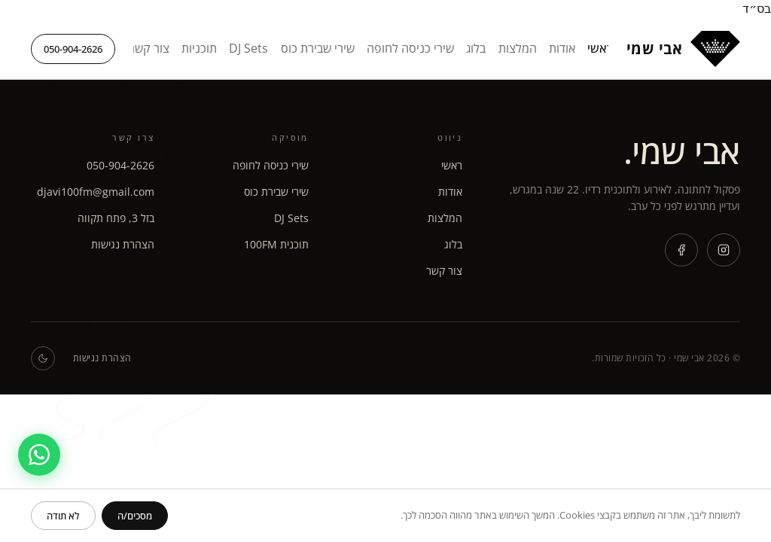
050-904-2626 (73, 49)
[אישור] (135, 515)
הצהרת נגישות (122, 244)
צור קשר (149, 48)
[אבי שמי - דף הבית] (683, 49)
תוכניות (199, 48)
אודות (562, 48)
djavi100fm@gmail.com (95, 191)
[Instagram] (723, 249)
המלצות (517, 48)
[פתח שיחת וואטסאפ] (39, 455)
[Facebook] (681, 249)
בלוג (476, 48)
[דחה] (63, 515)
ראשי (600, 48)
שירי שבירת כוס (318, 48)
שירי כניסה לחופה (410, 48)
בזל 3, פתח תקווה (116, 218)
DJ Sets (248, 48)
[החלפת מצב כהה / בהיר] (43, 358)
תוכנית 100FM (276, 244)
